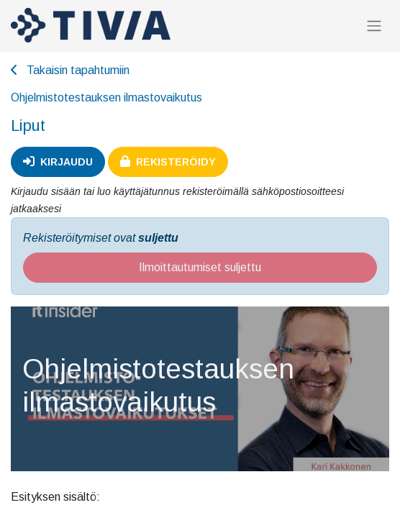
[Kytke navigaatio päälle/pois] (374, 25)
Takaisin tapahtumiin (70, 70)
